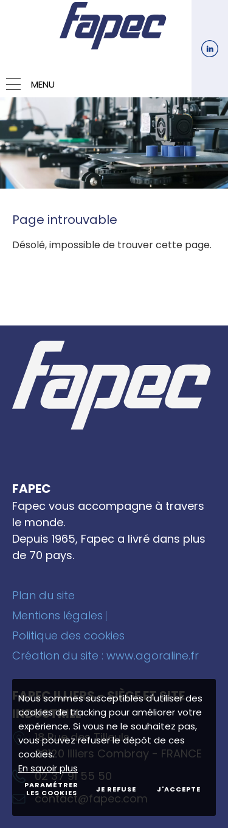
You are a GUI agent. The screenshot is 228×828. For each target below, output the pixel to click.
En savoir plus (48, 768)
